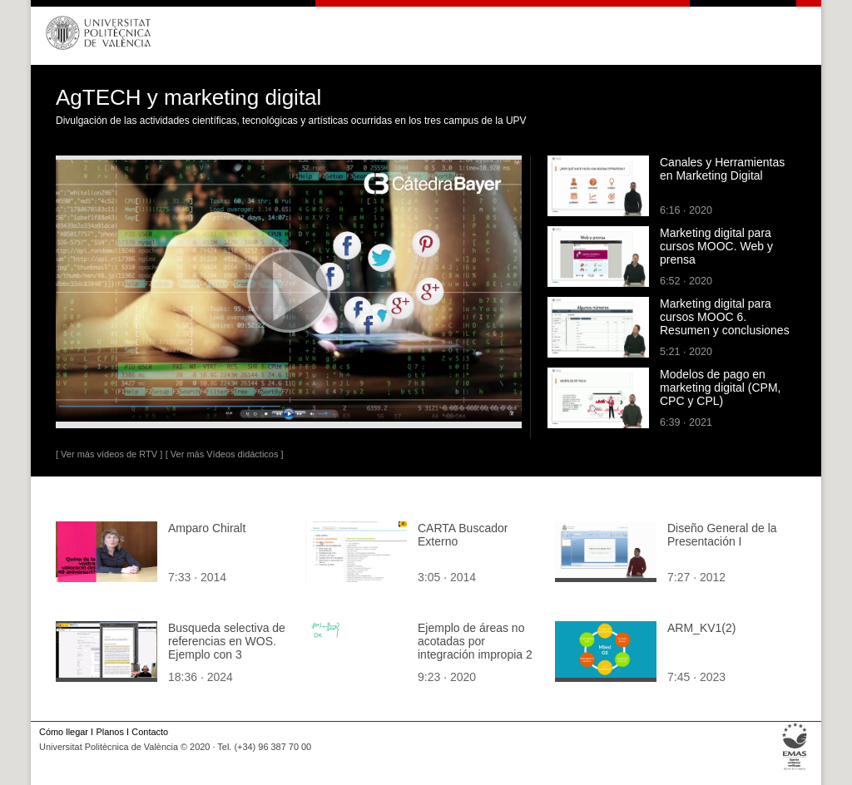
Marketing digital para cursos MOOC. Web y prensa (716, 246)
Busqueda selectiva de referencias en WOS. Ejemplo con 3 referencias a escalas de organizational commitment (226, 661)
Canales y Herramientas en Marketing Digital (722, 169)
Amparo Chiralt (206, 528)
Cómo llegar (63, 732)
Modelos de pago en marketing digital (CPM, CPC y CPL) (720, 387)
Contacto (149, 732)
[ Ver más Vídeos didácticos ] (225, 454)
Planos (109, 732)
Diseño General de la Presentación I (722, 534)
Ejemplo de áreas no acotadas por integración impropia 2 (475, 641)
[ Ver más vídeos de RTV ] (109, 454)
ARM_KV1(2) (701, 627)
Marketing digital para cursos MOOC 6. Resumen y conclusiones (725, 317)
